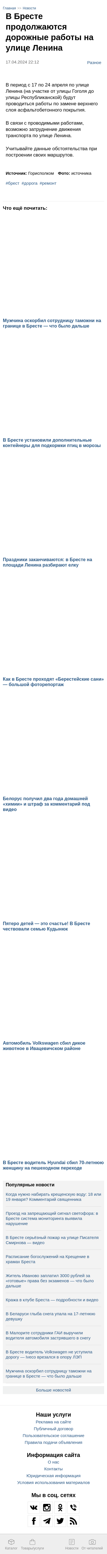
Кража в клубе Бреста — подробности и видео (52, 1299)
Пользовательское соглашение (53, 1435)
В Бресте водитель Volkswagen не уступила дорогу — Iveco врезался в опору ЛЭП (49, 1354)
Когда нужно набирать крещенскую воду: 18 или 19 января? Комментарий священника (53, 1197)
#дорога (30, 183)
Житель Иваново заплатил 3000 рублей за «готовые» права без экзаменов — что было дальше (50, 1280)
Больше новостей (53, 1390)
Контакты (53, 1468)
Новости (29, 8)
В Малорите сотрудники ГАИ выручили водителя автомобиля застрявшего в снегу (48, 1335)
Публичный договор (53, 1428)
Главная (9, 8)
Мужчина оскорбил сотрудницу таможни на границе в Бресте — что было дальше (49, 1373)
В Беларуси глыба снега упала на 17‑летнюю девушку (50, 1316)
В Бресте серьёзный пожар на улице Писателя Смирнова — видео (52, 1240)
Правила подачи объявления (53, 1442)
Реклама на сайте (53, 1421)
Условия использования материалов (53, 1482)
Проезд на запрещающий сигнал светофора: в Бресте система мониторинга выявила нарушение (52, 1218)
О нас (53, 1462)
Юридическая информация (54, 1475)
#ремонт (48, 183)
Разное (94, 62)
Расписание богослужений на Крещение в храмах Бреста (47, 1259)
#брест (12, 183)
